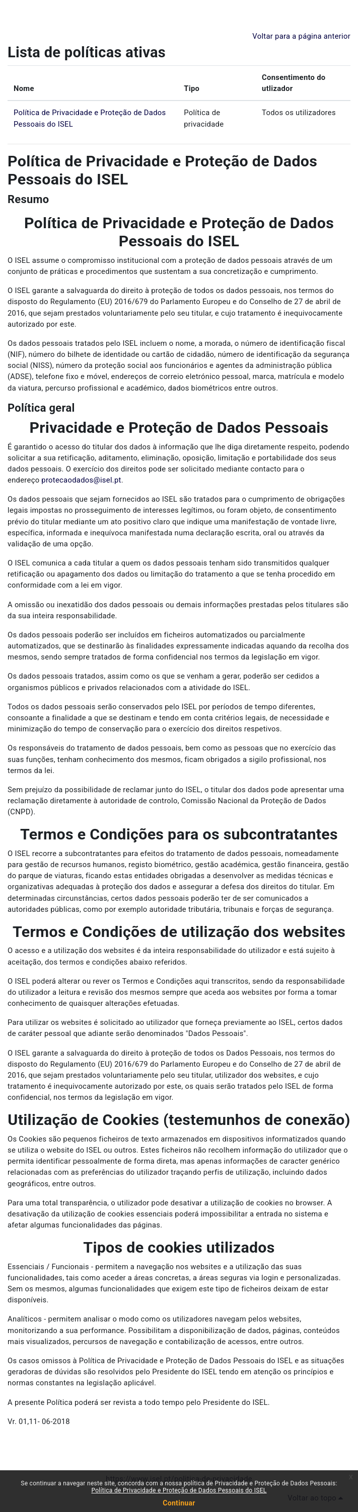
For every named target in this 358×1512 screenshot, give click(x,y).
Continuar (179, 1503)
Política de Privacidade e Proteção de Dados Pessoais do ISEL (178, 1490)
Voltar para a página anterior (301, 36)
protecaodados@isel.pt (81, 480)
